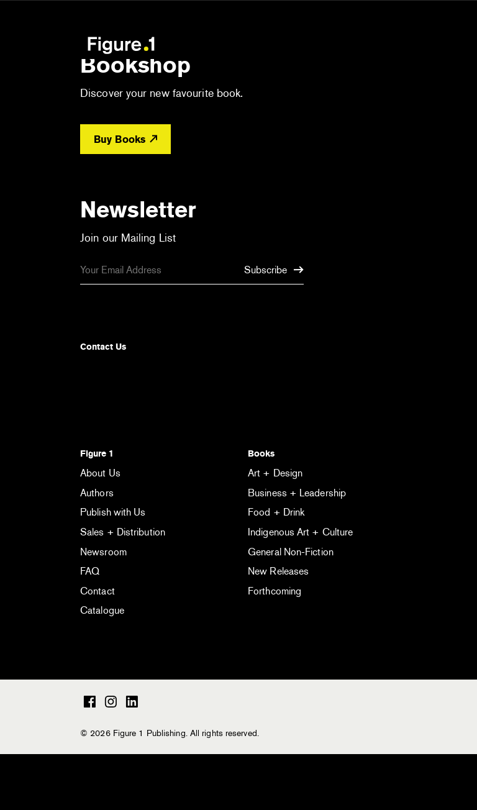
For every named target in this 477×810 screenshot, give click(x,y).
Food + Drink (276, 512)
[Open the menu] (387, 46)
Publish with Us (113, 512)
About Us (100, 473)
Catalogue (102, 610)
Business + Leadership (297, 492)
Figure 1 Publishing (121, 44)
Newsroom (103, 551)
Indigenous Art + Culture (300, 532)
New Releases (278, 571)
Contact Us (103, 346)
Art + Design (275, 473)
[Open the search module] (352, 44)
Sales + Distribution (122, 532)
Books (261, 453)
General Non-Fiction (291, 551)
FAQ (89, 571)
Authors (97, 492)
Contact (97, 591)
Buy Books (125, 139)
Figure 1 (97, 453)
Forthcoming (274, 591)
